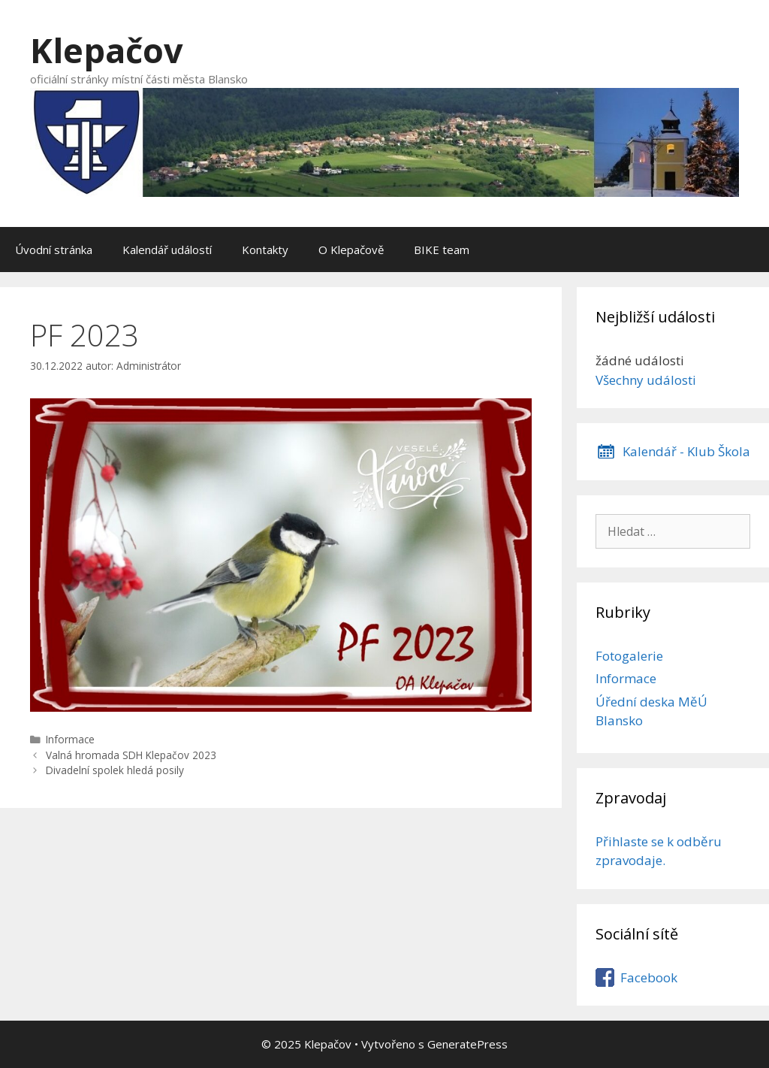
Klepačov (106, 50)
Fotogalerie (629, 655)
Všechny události (646, 380)
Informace (70, 739)
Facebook (648, 977)
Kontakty (265, 249)
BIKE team (441, 249)
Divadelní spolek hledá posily (115, 770)
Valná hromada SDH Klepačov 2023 (131, 755)
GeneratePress (467, 1043)
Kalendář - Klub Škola (686, 451)
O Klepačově (351, 249)
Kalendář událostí (167, 249)
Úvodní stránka (53, 249)
